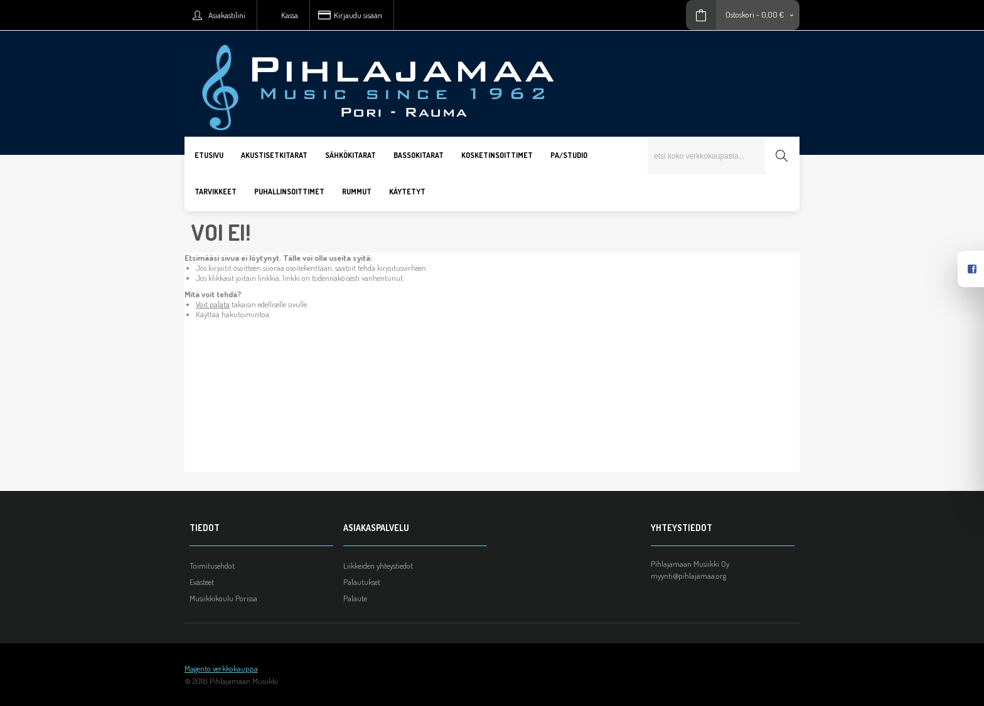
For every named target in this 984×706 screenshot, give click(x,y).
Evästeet (202, 582)
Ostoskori (739, 14)
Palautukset (361, 582)
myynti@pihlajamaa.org (688, 576)
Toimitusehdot (212, 566)
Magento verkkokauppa (221, 668)
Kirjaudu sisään (358, 15)
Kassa (289, 15)
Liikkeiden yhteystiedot (378, 566)
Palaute (355, 598)
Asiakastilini (226, 15)
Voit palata (213, 304)
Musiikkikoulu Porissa (223, 598)
